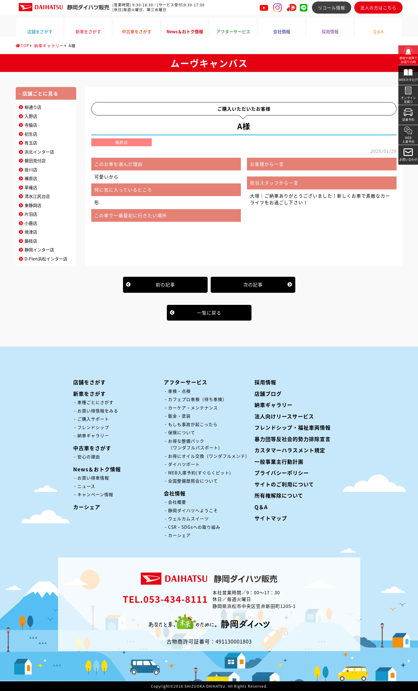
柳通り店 (32, 107)
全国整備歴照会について (193, 481)
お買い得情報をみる (97, 411)
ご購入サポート (93, 419)
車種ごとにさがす (95, 402)
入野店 (30, 116)
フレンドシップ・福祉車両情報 (292, 427)
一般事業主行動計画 (278, 461)
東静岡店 (32, 205)
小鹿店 (30, 223)
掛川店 (30, 169)
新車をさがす (89, 393)
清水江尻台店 (37, 196)
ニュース (86, 486)
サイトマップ (270, 518)
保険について (181, 432)
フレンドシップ (93, 427)
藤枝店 (30, 241)
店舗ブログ (268, 393)
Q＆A (261, 507)
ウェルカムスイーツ (188, 518)
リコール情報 (331, 8)
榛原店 (30, 178)
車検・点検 (179, 391)
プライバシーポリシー (281, 472)
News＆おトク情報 (97, 469)
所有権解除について (278, 495)
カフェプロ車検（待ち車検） (197, 399)
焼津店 (30, 232)
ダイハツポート (184, 464)
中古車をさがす (92, 448)
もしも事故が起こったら (193, 424)
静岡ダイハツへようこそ (193, 510)
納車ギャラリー (93, 435)
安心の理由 (88, 457)
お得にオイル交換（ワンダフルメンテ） (209, 456)
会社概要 (177, 502)
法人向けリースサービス (284, 416)
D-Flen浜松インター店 (45, 259)
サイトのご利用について (284, 484)
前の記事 (165, 284)
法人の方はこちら (378, 8)
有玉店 (30, 143)
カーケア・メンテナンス (193, 408)
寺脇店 (30, 125)
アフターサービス (185, 382)
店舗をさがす (89, 382)
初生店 (30, 134)
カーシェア (86, 507)
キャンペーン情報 (95, 494)
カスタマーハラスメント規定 (289, 450)
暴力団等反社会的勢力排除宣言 (292, 439)
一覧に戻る (209, 312)
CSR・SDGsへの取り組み (194, 527)
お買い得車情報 (93, 478)
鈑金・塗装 (179, 416)
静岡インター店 (39, 250)
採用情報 (265, 382)
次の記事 (253, 284)
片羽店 (30, 214)
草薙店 (30, 187)
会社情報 (175, 493)
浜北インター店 (39, 152)
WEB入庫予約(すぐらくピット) (199, 473)
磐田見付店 (35, 160)
